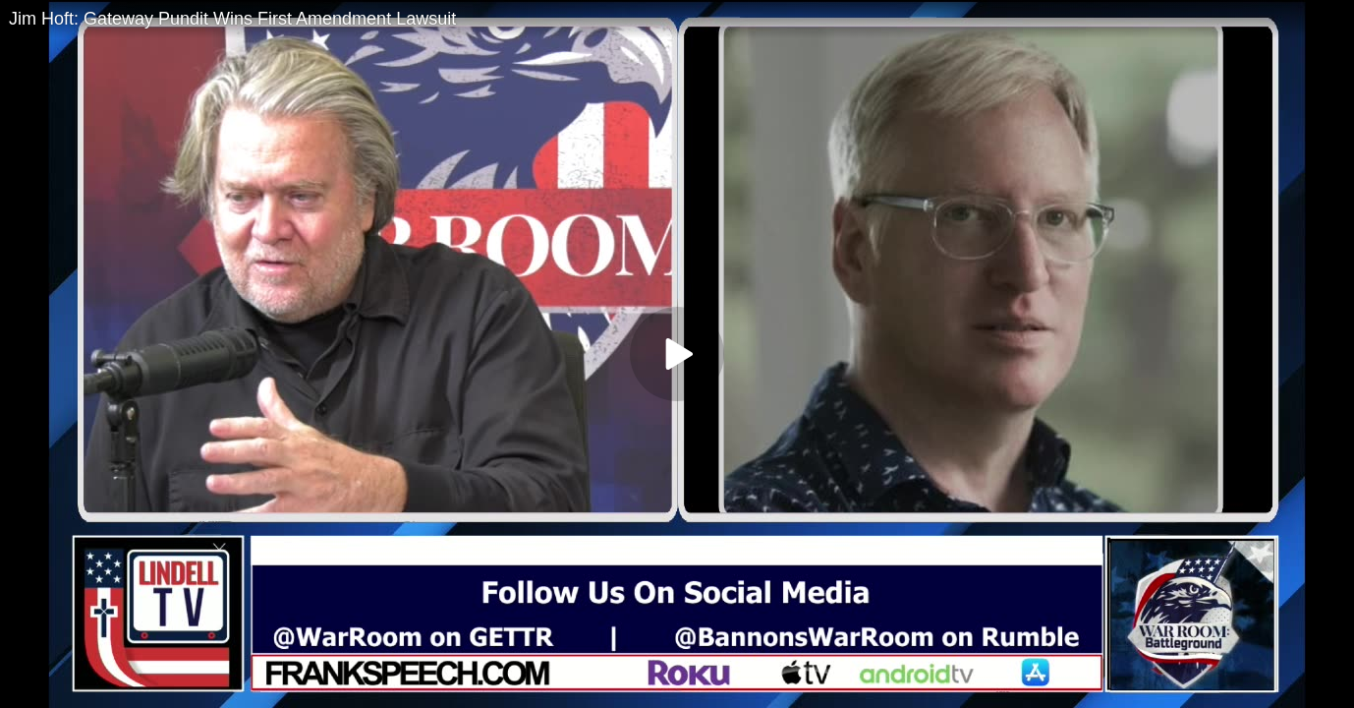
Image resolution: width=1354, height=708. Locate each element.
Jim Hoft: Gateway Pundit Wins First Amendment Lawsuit (232, 19)
